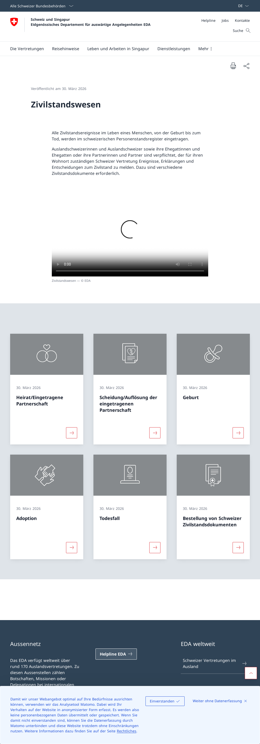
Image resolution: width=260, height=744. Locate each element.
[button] (27, 49)
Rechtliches (126, 731)
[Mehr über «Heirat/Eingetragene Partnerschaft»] (71, 432)
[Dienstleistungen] (173, 49)
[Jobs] (225, 20)
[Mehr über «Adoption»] (71, 547)
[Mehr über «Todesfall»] (154, 547)
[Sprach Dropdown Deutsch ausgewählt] (242, 6)
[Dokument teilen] (246, 66)
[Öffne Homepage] (80, 26)
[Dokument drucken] (233, 65)
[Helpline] (208, 20)
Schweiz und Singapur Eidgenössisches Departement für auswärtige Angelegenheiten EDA (91, 22)
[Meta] (225, 20)
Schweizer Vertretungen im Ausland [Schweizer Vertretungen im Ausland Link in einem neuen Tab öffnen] (215, 663)
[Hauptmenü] (126, 49)
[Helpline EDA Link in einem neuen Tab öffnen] (116, 654)
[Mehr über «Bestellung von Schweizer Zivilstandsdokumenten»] (238, 547)
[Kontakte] (242, 20)
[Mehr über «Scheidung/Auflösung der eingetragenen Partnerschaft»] (154, 432)
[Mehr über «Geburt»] (238, 432)
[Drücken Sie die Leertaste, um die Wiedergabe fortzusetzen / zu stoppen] (130, 232)
